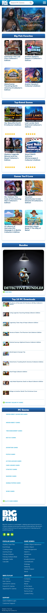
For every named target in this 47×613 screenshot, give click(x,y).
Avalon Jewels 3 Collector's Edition (32, 85)
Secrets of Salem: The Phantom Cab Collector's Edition (26, 332)
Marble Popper (29, 569)
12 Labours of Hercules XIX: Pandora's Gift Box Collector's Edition (26, 303)
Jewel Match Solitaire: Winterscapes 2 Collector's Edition (32, 157)
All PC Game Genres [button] (11, 501)
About (26, 584)
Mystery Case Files (9, 544)
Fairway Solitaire (8, 554)
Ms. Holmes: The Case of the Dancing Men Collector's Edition (12, 200)
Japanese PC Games (9, 589)
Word (26, 571)
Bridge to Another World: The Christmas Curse (23, 391)
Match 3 (26, 552)
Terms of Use (28, 591)
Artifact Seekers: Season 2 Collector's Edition (33, 58)
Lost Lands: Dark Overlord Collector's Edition (33, 125)
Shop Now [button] (8, 292)
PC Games (6, 579)
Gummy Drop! (7, 552)
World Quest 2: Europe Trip (17, 352)
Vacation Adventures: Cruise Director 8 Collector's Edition (34, 200)
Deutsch (4, 609)
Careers (26, 581)
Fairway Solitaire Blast (10, 557)
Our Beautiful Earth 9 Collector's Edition (12, 124)
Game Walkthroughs (9, 601)
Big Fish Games (5, 3)
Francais (9, 609)
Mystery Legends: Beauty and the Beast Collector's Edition (11, 157)
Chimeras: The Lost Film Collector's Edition (12, 58)
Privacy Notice (29, 589)
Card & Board (28, 562)
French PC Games (9, 586)
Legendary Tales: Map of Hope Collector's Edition (24, 322)
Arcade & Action (29, 559)
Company (27, 579)
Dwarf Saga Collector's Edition (18, 371)
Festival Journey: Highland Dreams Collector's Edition (25, 342)
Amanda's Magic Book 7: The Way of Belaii (33, 228)
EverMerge (6, 547)
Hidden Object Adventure (32, 544)
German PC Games (9, 584)
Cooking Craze (8, 549)
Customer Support (9, 603)
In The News (28, 586)
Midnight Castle (8, 559)
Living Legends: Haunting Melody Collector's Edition (25, 313)
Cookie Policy (28, 593)
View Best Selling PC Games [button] (14, 402)
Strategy (27, 564)
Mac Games (6, 581)
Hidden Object (29, 547)
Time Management (30, 549)
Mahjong (27, 566)
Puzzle (26, 557)
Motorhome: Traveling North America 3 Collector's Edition (13, 87)
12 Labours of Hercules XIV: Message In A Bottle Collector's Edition (12, 229)
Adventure (27, 554)
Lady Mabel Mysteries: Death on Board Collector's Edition (26, 381)
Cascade (6, 562)
